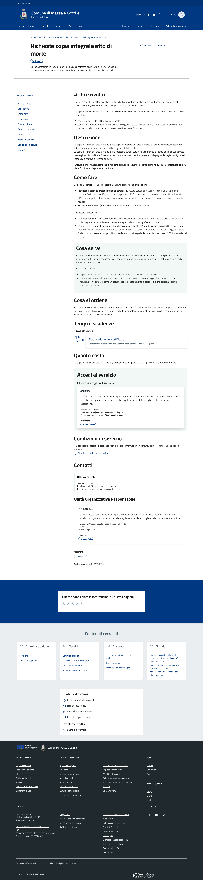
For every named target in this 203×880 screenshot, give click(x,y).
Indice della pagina (36, 95)
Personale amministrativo (27, 786)
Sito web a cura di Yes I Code (31, 873)
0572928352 (95, 409)
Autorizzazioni (66, 782)
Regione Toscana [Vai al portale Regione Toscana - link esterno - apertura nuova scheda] (24, 3)
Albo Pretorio (108, 818)
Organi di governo (23, 765)
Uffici (18, 774)
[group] (36, 662)
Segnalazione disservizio (70, 823)
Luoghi (149, 791)
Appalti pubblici (66, 778)
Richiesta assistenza (68, 827)
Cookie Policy (109, 852)
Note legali (108, 835)
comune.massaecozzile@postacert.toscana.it (104, 415)
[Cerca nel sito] (181, 14)
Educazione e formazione (70, 795)
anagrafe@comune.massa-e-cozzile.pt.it (104, 412)
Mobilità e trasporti (111, 774)
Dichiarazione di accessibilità (115, 839)
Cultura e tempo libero (69, 790)
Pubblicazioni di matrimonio (115, 823)
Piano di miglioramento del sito (63, 863)
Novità (46, 26)
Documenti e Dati (23, 790)
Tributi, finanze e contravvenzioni (117, 782)
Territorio (150, 800)
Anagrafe (85, 390)
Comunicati (151, 769)
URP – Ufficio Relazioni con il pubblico (32, 826)
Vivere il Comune (76, 26)
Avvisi (149, 774)
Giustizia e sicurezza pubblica (115, 765)
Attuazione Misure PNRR (27, 863)
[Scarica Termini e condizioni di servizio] (91, 453)
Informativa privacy (111, 831)
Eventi (149, 795)
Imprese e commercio (112, 769)
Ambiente (64, 769)
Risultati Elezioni (110, 827)
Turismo (139, 26)
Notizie (150, 765)
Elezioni (125, 26)
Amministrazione (27, 26)
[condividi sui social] (146, 45)
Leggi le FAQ (65, 814)
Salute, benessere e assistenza (116, 778)
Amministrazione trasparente (116, 814)
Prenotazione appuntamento (72, 818)
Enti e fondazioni (23, 778)
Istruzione (154, 26)
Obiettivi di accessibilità (113, 844)
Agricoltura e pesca (68, 765)
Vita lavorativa (109, 790)
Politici (19, 782)
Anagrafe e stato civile (69, 774)
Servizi (58, 26)
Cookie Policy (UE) (111, 848)
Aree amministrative (25, 769)
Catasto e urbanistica (69, 786)
